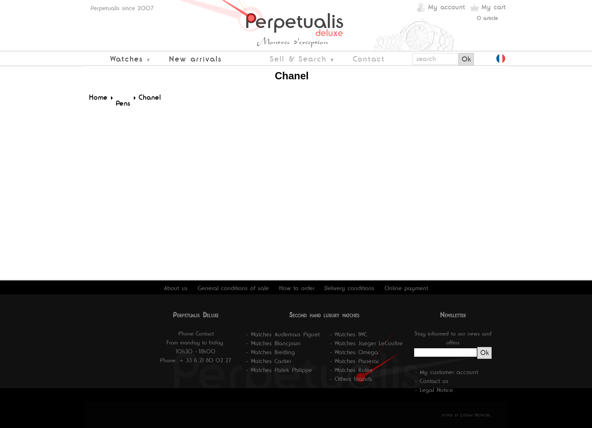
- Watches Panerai (354, 361)
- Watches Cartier (268, 361)
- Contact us (431, 381)
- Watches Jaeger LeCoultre (366, 343)
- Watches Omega (354, 352)
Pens (123, 103)
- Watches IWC (348, 334)
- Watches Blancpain (273, 343)
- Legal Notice (434, 390)
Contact (369, 59)
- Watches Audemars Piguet (283, 334)
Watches (126, 59)
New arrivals (195, 59)
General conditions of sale (233, 288)
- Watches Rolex (351, 370)
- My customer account (446, 372)
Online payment (406, 288)
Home (98, 97)
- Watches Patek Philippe (279, 370)
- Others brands (351, 379)
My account (446, 7)
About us (176, 288)
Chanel (149, 97)
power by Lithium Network (466, 415)
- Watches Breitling (270, 352)
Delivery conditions (349, 288)
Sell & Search (298, 59)
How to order (297, 288)
